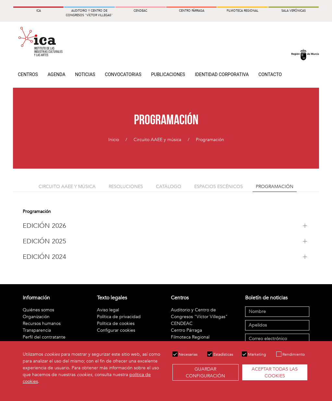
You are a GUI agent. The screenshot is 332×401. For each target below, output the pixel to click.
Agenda (56, 74)
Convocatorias (123, 74)
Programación (210, 140)
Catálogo (168, 187)
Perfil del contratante (44, 337)
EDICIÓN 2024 (44, 256)
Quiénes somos (38, 310)
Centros (28, 74)
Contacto (270, 74)
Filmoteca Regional (190, 337)
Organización (36, 317)
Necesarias (184, 354)
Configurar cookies (116, 330)
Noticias (85, 74)
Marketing (254, 354)
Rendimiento (290, 354)
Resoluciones (126, 187)
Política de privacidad (119, 317)
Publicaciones (168, 74)
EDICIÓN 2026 (44, 225)
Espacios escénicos (218, 187)
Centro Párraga (186, 330)
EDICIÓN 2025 (44, 241)
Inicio (113, 140)
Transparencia (37, 330)
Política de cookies (116, 323)
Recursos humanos (42, 323)
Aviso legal (108, 310)
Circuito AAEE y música (157, 140)
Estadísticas (220, 354)
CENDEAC (182, 323)
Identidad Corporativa (222, 74)
